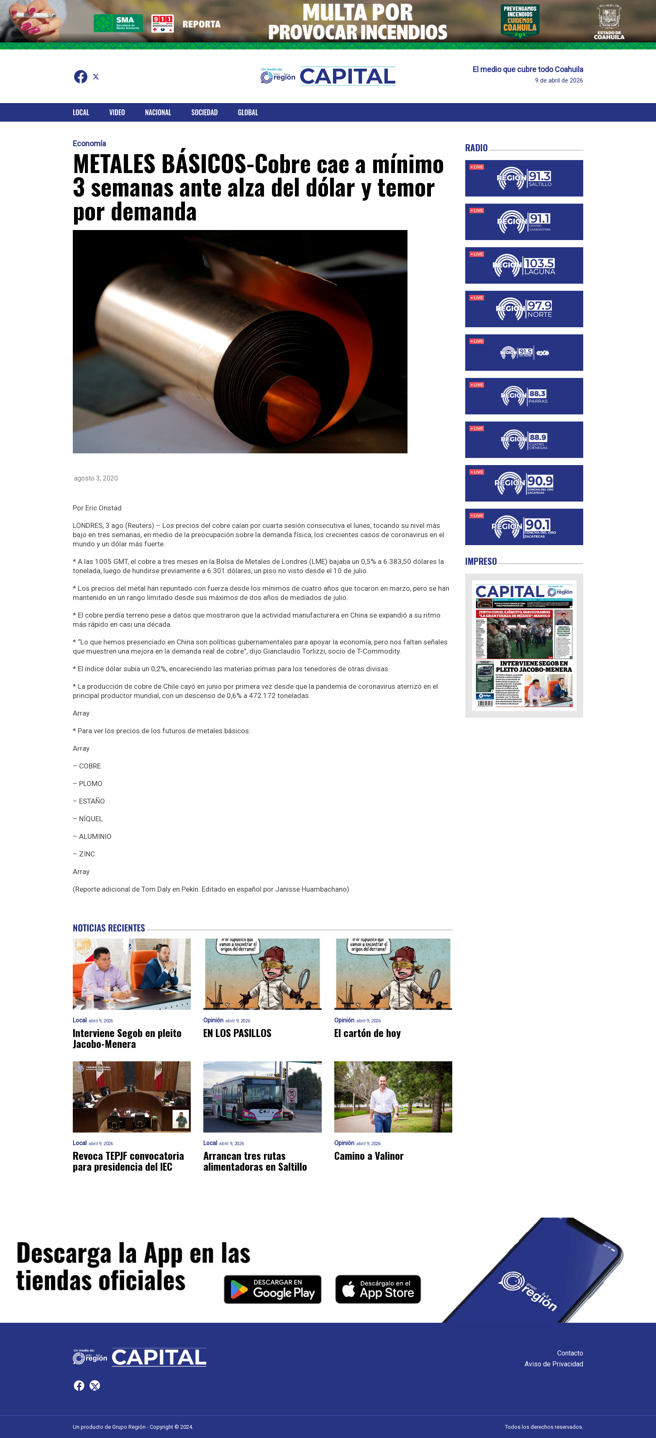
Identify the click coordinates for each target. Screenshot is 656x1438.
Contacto (570, 1353)
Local (81, 112)
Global (248, 112)
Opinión (213, 1020)
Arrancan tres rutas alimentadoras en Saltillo (255, 1161)
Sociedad (205, 112)
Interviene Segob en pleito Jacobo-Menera (127, 1038)
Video (117, 112)
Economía (89, 144)
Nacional (158, 112)
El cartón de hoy (367, 1032)
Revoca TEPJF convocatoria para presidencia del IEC (128, 1161)
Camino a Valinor (369, 1155)
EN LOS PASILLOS (237, 1032)
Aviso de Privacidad (554, 1364)
